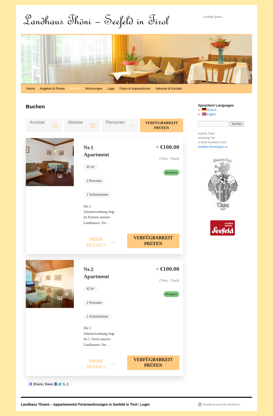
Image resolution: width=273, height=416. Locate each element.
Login (145, 404)
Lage (111, 88)
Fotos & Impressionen (135, 88)
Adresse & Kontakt (168, 88)
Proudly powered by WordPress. (222, 404)
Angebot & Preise (52, 88)
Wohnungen (94, 88)
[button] (50, 162)
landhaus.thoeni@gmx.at (213, 146)
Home (30, 88)
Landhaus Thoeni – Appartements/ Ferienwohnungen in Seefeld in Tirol (79, 404)
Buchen (75, 88)
